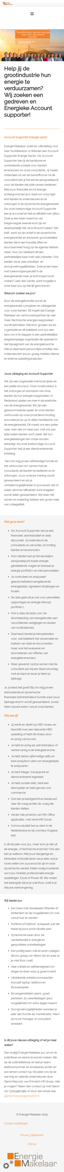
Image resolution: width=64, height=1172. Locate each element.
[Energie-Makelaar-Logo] (8, 3)
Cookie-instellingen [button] (16, 1123)
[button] (32, 13)
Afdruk (32, 1144)
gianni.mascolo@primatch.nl (21, 1096)
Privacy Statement (32, 1135)
